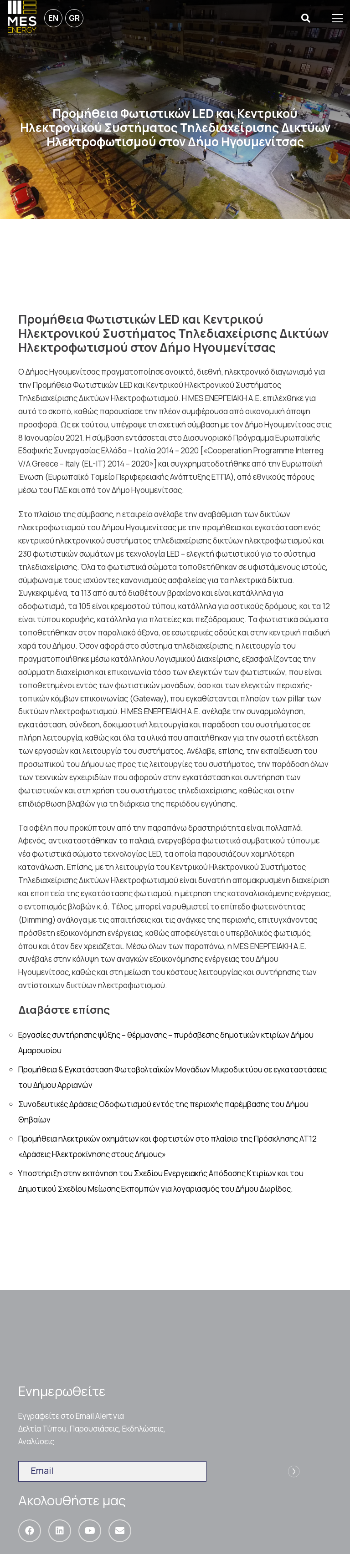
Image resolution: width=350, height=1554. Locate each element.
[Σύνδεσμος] (22, 18)
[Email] (119, 1530)
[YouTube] (89, 1530)
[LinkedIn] (59, 1530)
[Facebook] (29, 1530)
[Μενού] (337, 18)
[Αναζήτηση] (306, 18)
